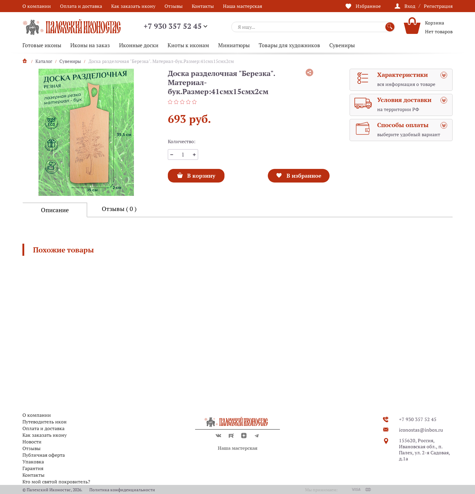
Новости (32, 441)
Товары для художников (289, 45)
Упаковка (33, 461)
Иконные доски (138, 45)
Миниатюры (234, 45)
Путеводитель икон (44, 421)
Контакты (203, 6)
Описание (55, 210)
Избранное (368, 6)
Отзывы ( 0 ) (119, 209)
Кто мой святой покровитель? (56, 481)
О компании (36, 6)
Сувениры (342, 45)
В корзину (201, 174)
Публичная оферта (43, 455)
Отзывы (173, 6)
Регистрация (438, 6)
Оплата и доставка (81, 6)
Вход (409, 6)
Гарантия (32, 468)
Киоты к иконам (188, 45)
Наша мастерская (242, 6)
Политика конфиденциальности (122, 489)
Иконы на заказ (90, 45)
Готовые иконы (41, 45)
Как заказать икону (133, 6)
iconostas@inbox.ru (421, 430)
